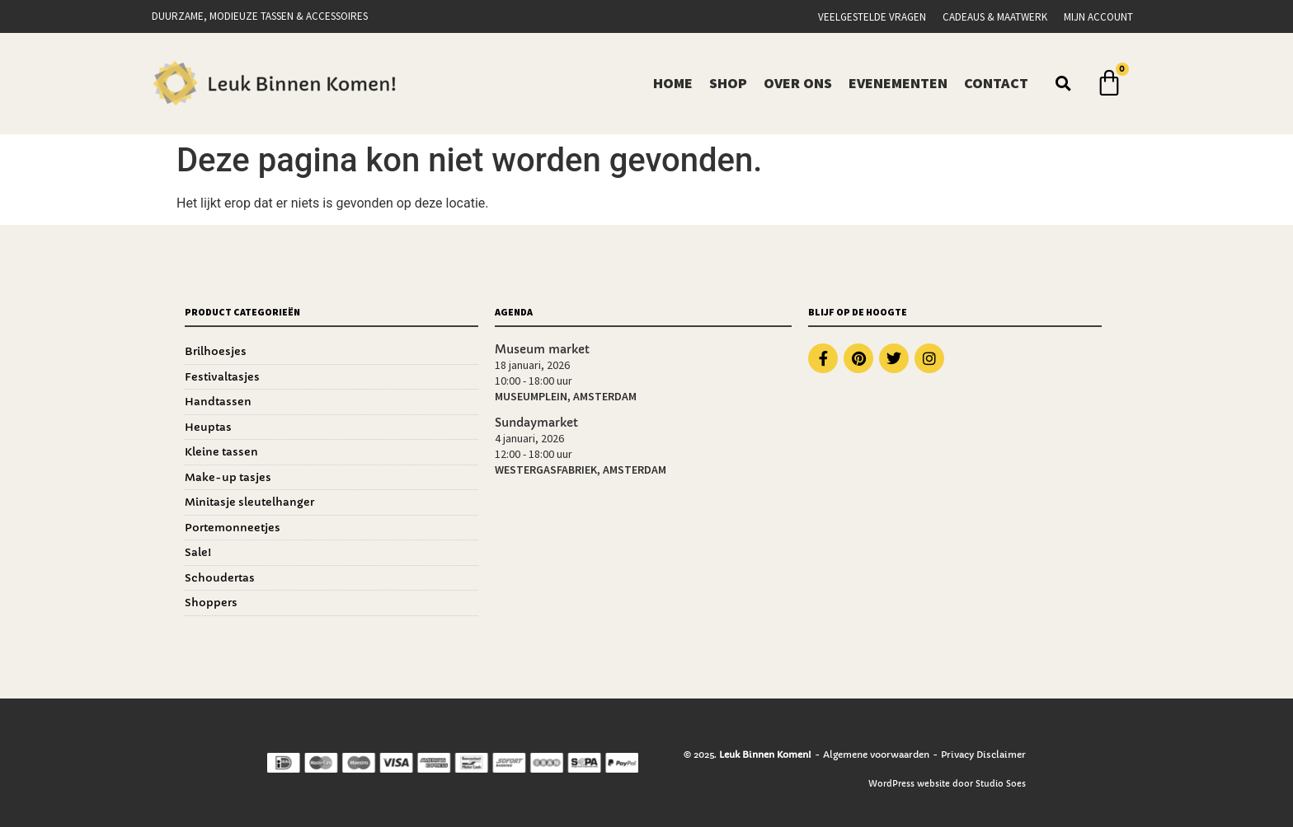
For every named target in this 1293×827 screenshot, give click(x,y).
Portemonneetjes (232, 528)
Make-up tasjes (228, 477)
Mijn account (1098, 17)
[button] (1064, 83)
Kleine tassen (221, 452)
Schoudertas (220, 578)
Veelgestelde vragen (872, 17)
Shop (728, 83)
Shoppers (211, 603)
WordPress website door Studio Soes (947, 783)
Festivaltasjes (222, 377)
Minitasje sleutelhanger (249, 502)
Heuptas (208, 427)
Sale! (198, 552)
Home (673, 83)
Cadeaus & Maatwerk (995, 17)
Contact (996, 83)
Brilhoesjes (216, 351)
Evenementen (898, 83)
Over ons (798, 83)
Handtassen (218, 402)
